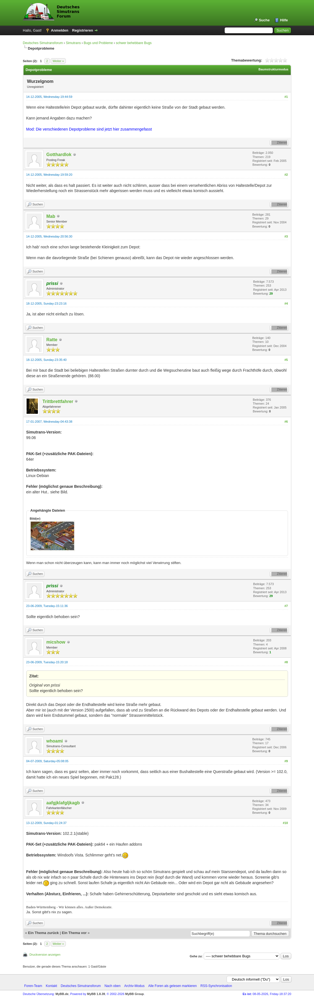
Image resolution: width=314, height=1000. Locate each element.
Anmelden (59, 30)
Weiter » (58, 61)
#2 (286, 174)
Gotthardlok (59, 154)
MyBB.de (62, 994)
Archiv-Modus (134, 986)
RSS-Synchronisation (216, 986)
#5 (286, 359)
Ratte (52, 339)
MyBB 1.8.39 (96, 994)
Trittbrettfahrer (58, 401)
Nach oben (113, 986)
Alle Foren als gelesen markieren (172, 986)
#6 (286, 421)
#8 (286, 662)
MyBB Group (134, 994)
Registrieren (82, 30)
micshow (55, 642)
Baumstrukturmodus (273, 69)
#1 (286, 96)
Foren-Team (33, 986)
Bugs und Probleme (98, 43)
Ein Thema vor (74, 933)
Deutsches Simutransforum (43, 43)
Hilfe (284, 20)
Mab (50, 216)
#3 (286, 236)
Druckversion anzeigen (45, 954)
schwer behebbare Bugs (134, 43)
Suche (264, 20)
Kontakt (51, 986)
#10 (285, 823)
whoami (54, 741)
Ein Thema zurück (43, 933)
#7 (286, 606)
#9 (286, 761)
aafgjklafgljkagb (63, 802)
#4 (286, 303)
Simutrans (73, 43)
